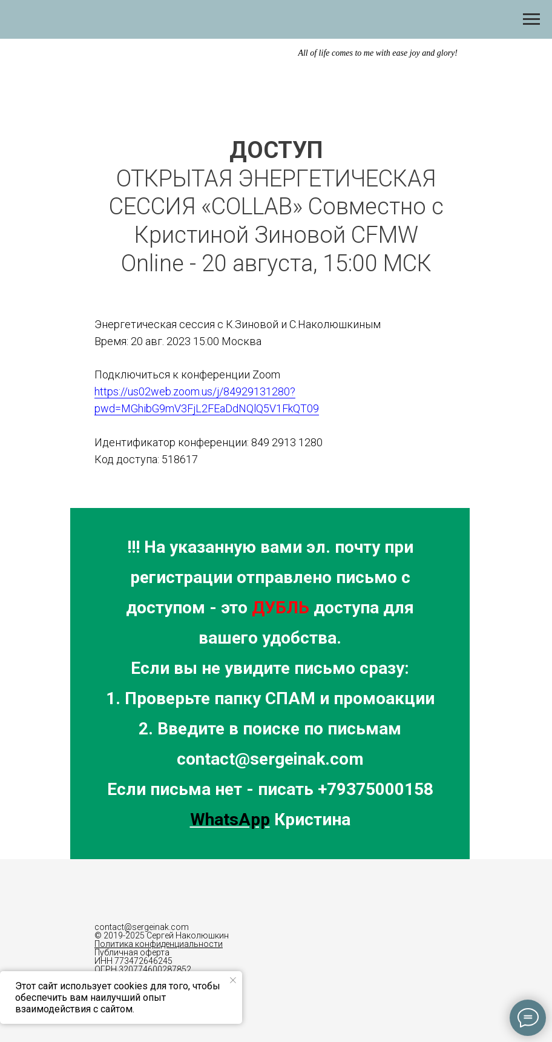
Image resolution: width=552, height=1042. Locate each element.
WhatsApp (230, 819)
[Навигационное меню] (531, 19)
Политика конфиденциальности (158, 944)
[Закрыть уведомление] (233, 980)
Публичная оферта (131, 952)
